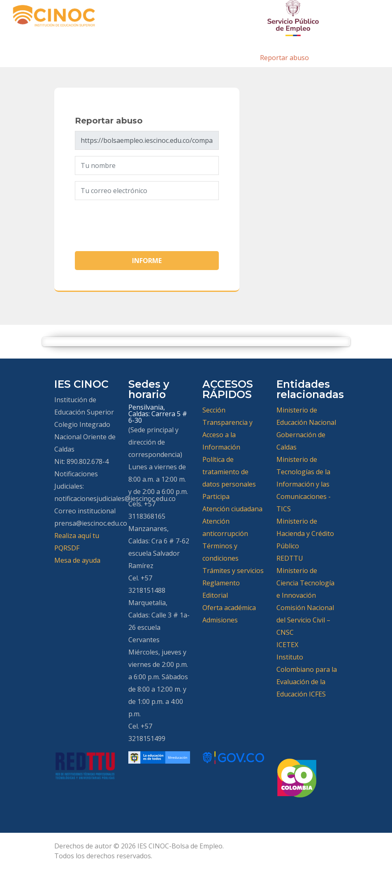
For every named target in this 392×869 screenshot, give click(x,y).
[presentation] (137, 222)
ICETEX (287, 644)
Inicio (242, 57)
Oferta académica (229, 607)
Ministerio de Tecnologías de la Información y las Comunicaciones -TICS (303, 484)
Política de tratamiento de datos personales (229, 472)
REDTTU (289, 558)
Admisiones (220, 619)
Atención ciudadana (232, 508)
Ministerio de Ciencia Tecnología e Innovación (305, 583)
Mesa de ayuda (77, 560)
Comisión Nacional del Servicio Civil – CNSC (305, 620)
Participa (216, 496)
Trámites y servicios (233, 570)
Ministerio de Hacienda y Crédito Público (305, 533)
